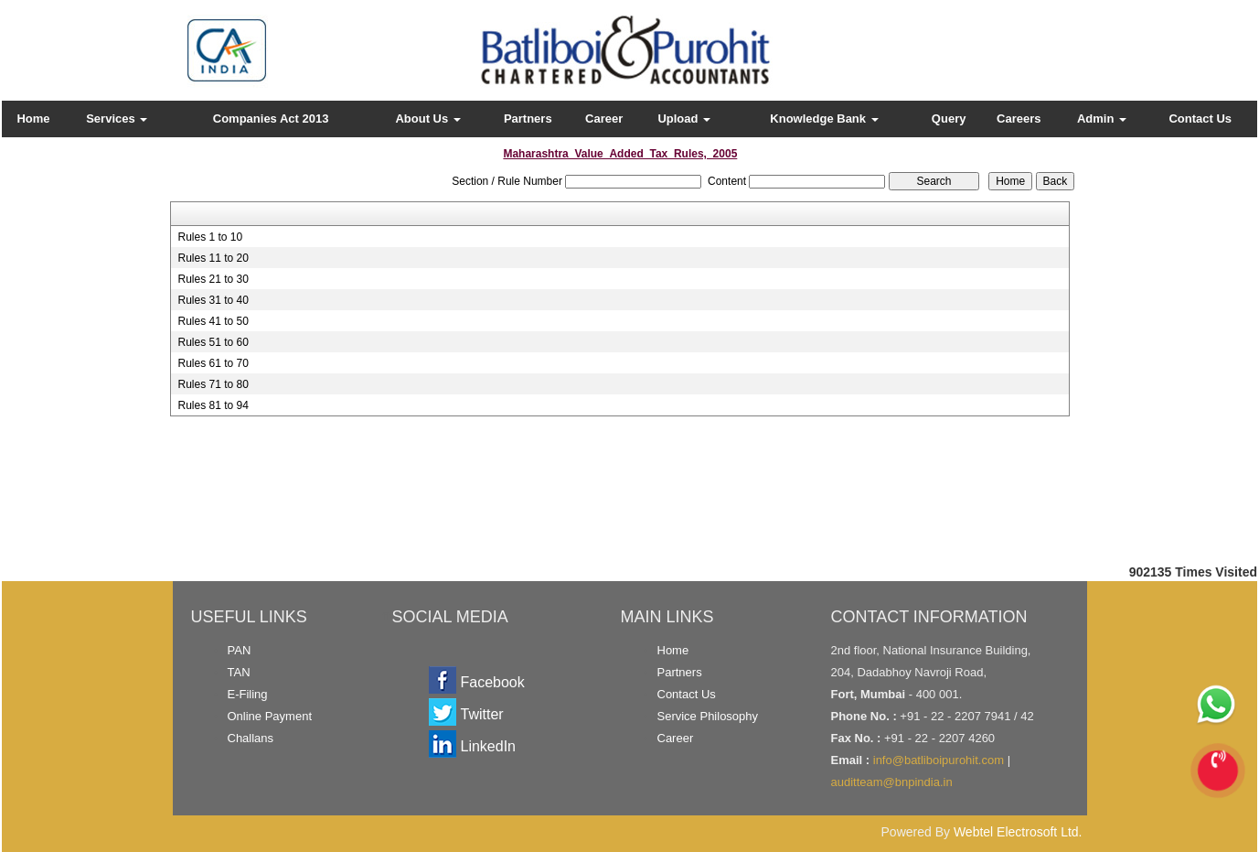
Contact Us (1200, 118)
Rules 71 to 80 (212, 384)
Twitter (482, 714)
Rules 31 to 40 (212, 300)
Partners (528, 118)
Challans (251, 738)
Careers (1018, 118)
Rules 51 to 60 (212, 342)
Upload (683, 118)
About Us (427, 118)
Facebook (493, 682)
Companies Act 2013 (271, 118)
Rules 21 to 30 (212, 279)
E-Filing (248, 694)
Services (116, 118)
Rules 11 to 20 (212, 258)
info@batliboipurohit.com (938, 760)
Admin (1101, 118)
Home (32, 118)
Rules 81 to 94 (212, 405)
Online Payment (270, 716)
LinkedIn (489, 746)
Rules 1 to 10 (209, 237)
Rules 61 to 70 (212, 363)
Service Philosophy (708, 716)
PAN (239, 650)
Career (604, 118)
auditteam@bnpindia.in (892, 782)
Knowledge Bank (824, 118)
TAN (239, 672)
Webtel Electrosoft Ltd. (1018, 832)
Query (949, 118)
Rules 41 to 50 (212, 321)
